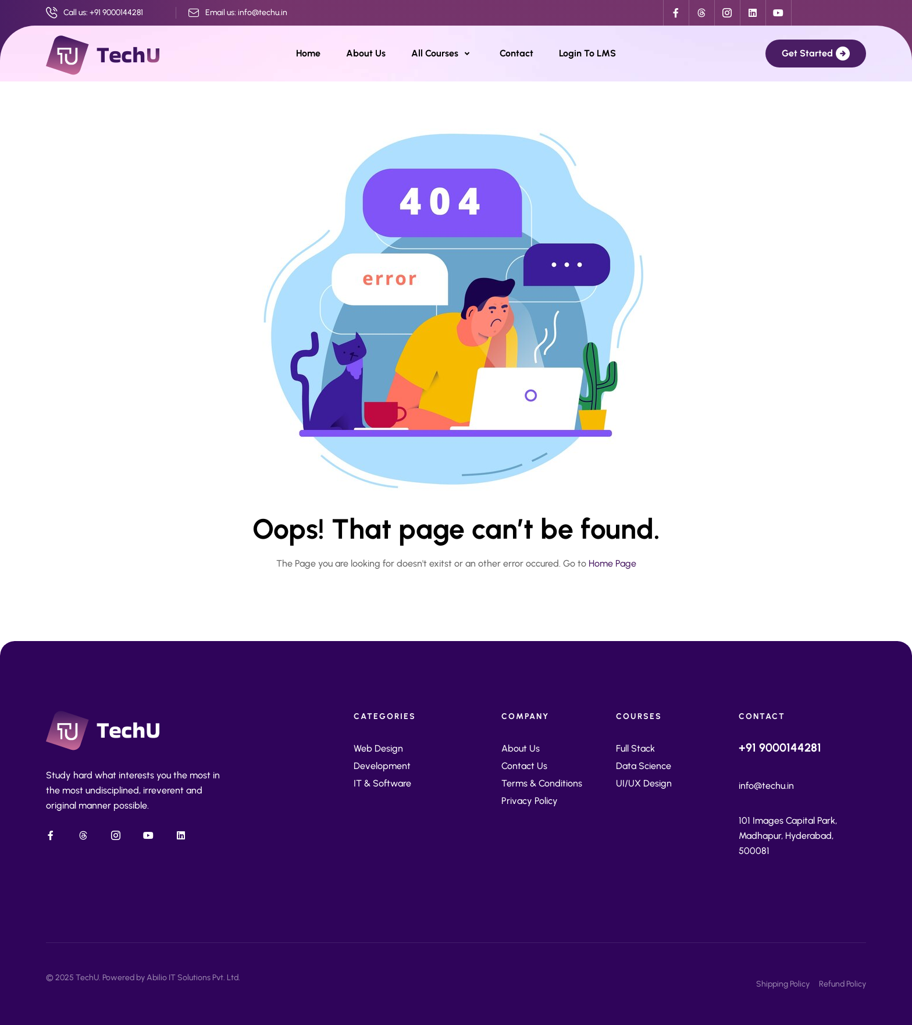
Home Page (612, 563)
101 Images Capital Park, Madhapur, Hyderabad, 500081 (788, 835)
